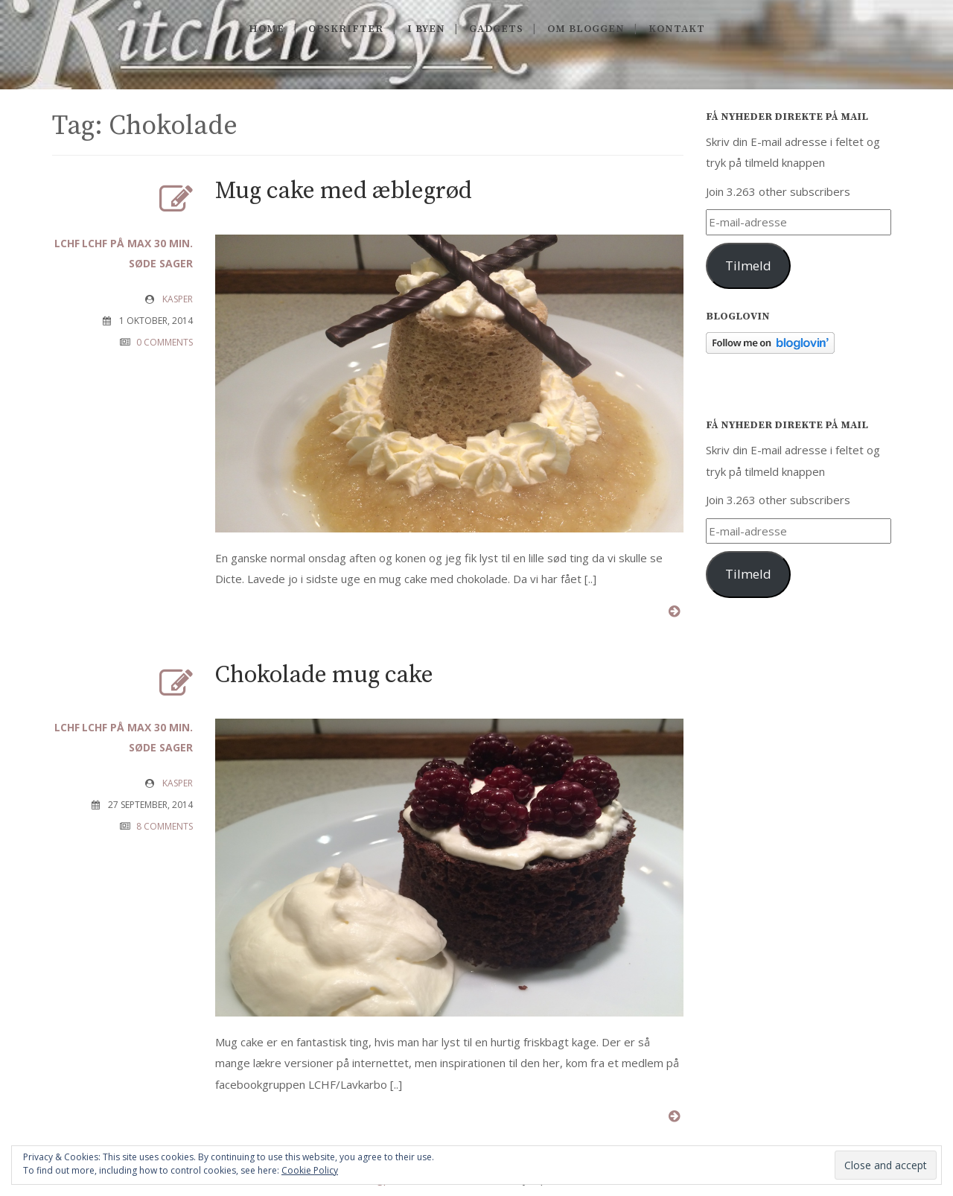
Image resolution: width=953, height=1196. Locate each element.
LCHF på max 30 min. (137, 243)
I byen (426, 29)
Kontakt (676, 29)
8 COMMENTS (164, 826)
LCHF (67, 243)
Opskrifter (345, 29)
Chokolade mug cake (324, 675)
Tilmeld (748, 265)
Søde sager (161, 263)
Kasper (177, 299)
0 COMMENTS (164, 342)
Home (266, 29)
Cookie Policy (309, 1170)
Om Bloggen (586, 29)
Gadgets (496, 29)
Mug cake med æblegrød (343, 191)
